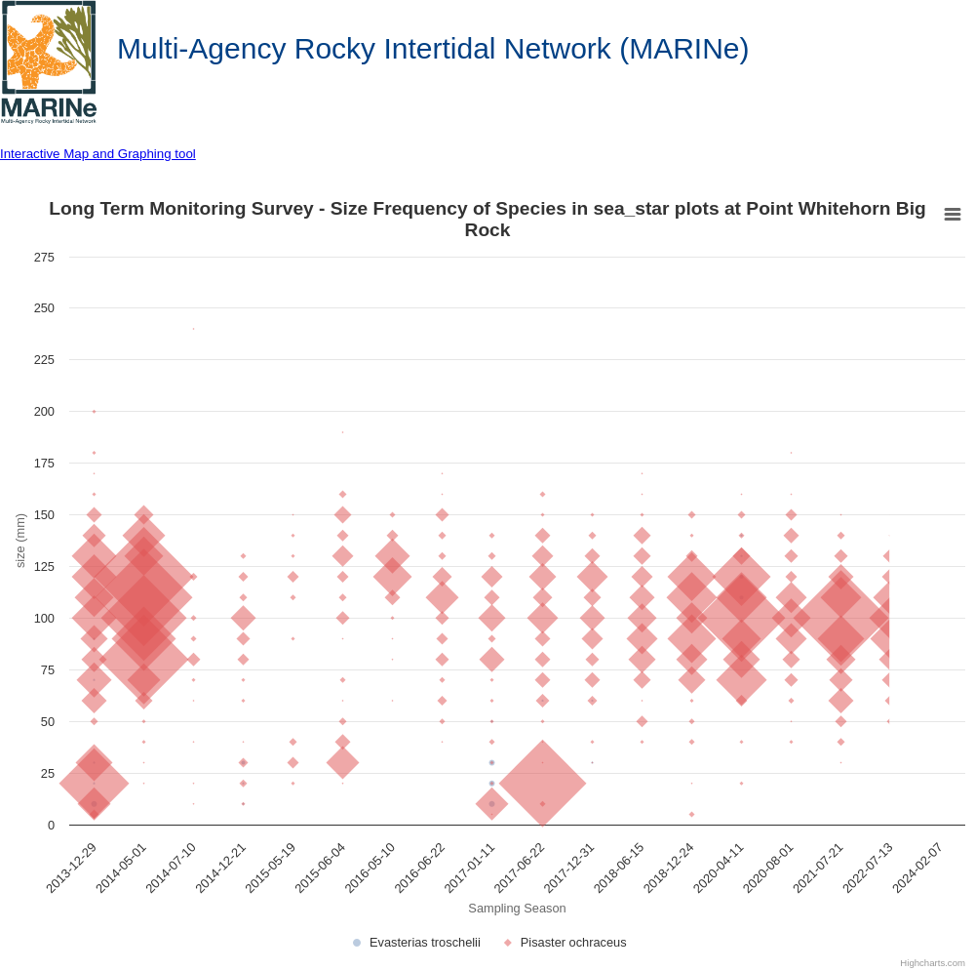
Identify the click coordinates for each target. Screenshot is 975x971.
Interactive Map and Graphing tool (98, 153)
